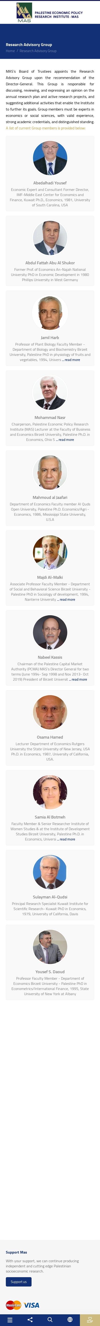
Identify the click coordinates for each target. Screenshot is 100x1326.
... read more (71, 359)
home (10, 50)
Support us (19, 1281)
